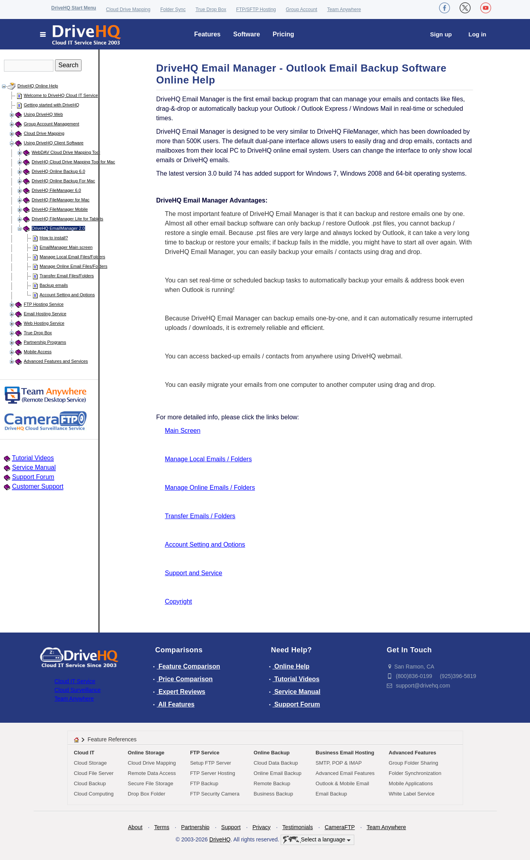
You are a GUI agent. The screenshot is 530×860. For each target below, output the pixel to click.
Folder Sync (173, 9)
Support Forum (33, 477)
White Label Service (412, 794)
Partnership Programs (45, 342)
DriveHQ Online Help (37, 85)
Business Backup (273, 794)
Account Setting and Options (67, 294)
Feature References (112, 739)
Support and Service (193, 573)
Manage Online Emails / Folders (210, 487)
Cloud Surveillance (78, 690)
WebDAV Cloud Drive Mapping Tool (66, 152)
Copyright (178, 601)
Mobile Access (37, 351)
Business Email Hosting (344, 753)
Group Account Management (51, 123)
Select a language (317, 840)
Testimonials (297, 827)
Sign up (441, 34)
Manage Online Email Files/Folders (73, 266)
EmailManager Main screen (66, 247)
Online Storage (146, 753)
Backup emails (54, 285)
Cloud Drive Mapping (128, 9)
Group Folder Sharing (413, 763)
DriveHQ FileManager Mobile (60, 209)
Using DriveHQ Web (43, 114)
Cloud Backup (90, 783)
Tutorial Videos (33, 458)
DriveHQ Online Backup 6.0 (58, 171)
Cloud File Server (94, 773)
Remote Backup (272, 783)
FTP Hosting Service (44, 304)
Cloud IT (84, 753)
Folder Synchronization (415, 773)
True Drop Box (211, 9)
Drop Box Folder (146, 794)
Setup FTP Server (210, 763)
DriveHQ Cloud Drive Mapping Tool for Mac (73, 161)
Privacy (262, 827)
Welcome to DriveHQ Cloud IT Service (61, 95)
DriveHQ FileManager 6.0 (56, 190)
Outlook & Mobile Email (342, 783)
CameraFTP (340, 827)
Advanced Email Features (344, 773)
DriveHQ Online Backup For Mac (63, 180)
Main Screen (183, 430)
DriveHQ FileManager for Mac (60, 199)
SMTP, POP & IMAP (338, 763)
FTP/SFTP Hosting (256, 9)
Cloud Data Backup (276, 763)
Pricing (283, 34)
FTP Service (204, 753)
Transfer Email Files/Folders (67, 275)
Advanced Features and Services (56, 361)
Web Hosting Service (44, 323)
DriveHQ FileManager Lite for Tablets (67, 218)
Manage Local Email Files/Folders (72, 256)
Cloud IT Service (75, 681)
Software (246, 34)
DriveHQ (220, 839)
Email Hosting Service (45, 313)
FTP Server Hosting (212, 773)
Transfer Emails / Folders (200, 516)
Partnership (195, 827)
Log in (477, 34)
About (135, 827)
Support (231, 827)
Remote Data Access (152, 773)
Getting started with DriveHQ (51, 104)
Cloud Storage (90, 763)
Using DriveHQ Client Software (54, 142)
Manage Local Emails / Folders (208, 459)
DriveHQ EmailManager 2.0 (58, 228)
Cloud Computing (94, 794)
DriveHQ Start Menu (73, 8)
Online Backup (272, 753)
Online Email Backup (278, 773)
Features (207, 34)
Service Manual (33, 467)
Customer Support (37, 486)
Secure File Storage (150, 783)
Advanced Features (412, 753)
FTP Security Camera (214, 794)
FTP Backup (204, 783)
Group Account (301, 9)
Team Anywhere (344, 9)
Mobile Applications (411, 783)
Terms (161, 827)
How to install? (54, 237)
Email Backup (331, 794)
